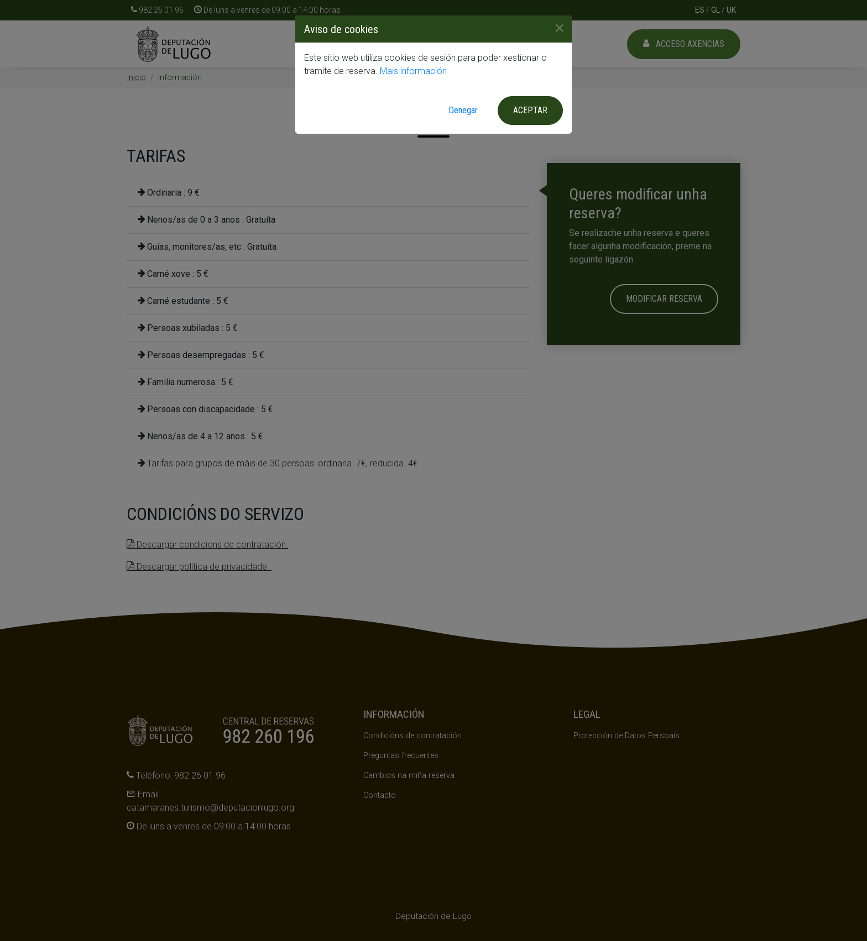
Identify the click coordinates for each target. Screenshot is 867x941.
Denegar (463, 110)
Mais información (413, 71)
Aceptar (530, 110)
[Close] (555, 27)
